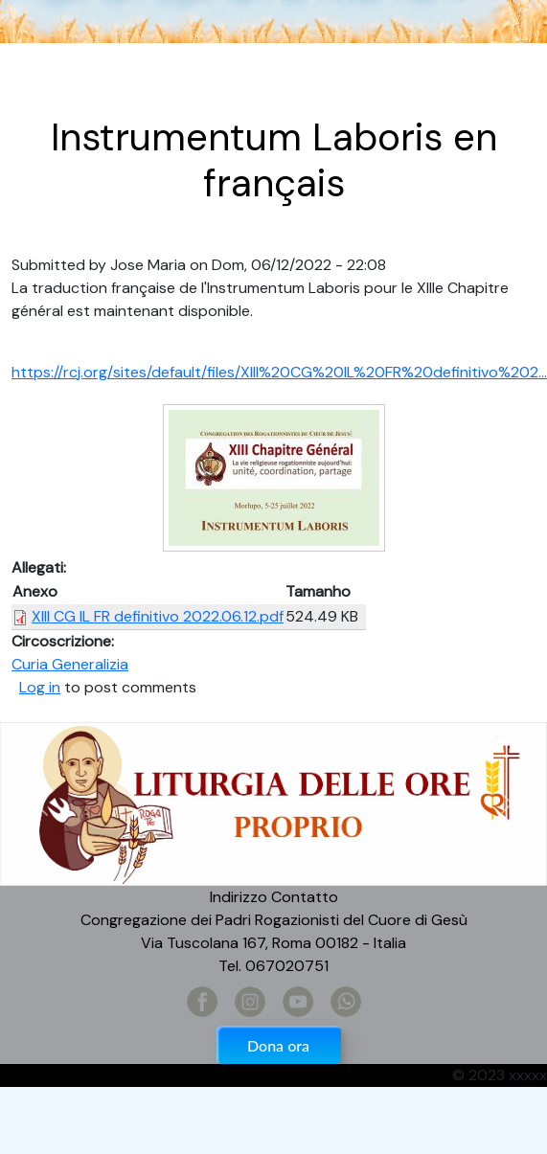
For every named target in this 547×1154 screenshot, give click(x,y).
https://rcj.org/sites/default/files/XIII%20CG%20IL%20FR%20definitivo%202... (279, 372)
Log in (39, 687)
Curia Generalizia (69, 664)
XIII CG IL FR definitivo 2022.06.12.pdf (158, 616)
